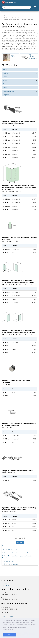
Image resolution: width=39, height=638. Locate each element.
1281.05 (34, 206)
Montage (5, 80)
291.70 (34, 133)
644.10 (34, 143)
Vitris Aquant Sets (9, 561)
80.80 (35, 396)
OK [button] (9, 634)
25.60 (35, 249)
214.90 (34, 519)
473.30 (34, 154)
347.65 (34, 136)
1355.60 (34, 202)
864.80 (34, 296)
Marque (5, 69)
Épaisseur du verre (8, 91)
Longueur (6, 95)
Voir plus (19, 542)
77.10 (35, 442)
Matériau (5, 73)
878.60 (34, 303)
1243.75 (34, 199)
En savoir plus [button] (8, 629)
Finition (5, 76)
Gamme (5, 84)
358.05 (34, 150)
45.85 (35, 252)
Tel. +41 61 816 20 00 (7, 616)
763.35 (34, 299)
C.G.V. (6, 583)
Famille (5, 87)
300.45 (34, 147)
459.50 (34, 140)
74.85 (35, 439)
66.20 (35, 392)
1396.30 (34, 209)
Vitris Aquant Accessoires (11, 564)
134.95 (34, 480)
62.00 (35, 435)
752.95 (34, 292)
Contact (7, 585)
